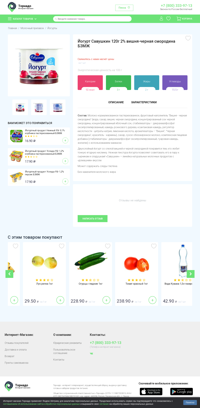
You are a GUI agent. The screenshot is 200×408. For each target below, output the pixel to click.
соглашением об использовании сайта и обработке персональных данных (41, 404)
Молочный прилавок (32, 28)
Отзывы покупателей (16, 342)
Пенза (122, 7)
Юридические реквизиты (67, 342)
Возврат (9, 356)
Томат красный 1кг (169, 283)
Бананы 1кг (31, 283)
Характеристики (144, 102)
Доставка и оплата (16, 349)
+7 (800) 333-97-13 (176, 5)
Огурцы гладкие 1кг (123, 283)
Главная (12, 28)
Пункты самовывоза (16, 362)
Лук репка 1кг (77, 283)
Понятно (190, 402)
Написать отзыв (92, 218)
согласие (104, 404)
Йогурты (52, 28)
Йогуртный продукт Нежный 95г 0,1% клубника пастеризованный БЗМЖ (45, 132)
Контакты (58, 359)
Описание (116, 102)
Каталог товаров (23, 19)
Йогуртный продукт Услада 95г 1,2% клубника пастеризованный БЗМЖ (44, 152)
